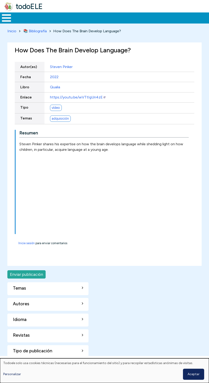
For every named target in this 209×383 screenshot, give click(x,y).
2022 (54, 76)
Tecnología (134, 17)
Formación (52, 17)
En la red (105, 17)
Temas (26, 117)
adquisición (60, 118)
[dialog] (104, 370)
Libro (24, 86)
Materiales (22, 17)
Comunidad (165, 17)
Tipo (24, 106)
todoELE (29, 6)
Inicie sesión (26, 242)
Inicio (4, 17)
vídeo (56, 107)
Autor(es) (28, 66)
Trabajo (79, 17)
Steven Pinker (61, 66)
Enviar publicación (26, 273)
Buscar (186, 17)
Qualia (55, 86)
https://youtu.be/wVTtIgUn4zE (78, 96)
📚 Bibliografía (35, 30)
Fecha (25, 76)
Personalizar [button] (12, 374)
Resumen (28, 132)
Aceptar (194, 374)
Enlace (26, 96)
